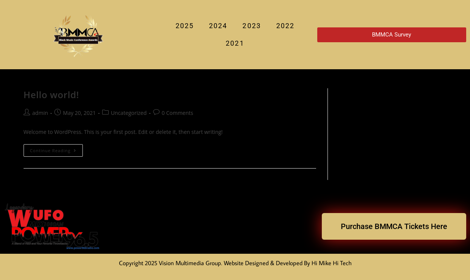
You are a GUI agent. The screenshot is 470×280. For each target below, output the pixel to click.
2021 (235, 43)
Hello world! (51, 94)
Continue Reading (56, 148)
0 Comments (177, 112)
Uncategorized (129, 112)
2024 (218, 26)
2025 (185, 26)
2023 (251, 26)
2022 (285, 26)
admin (40, 112)
